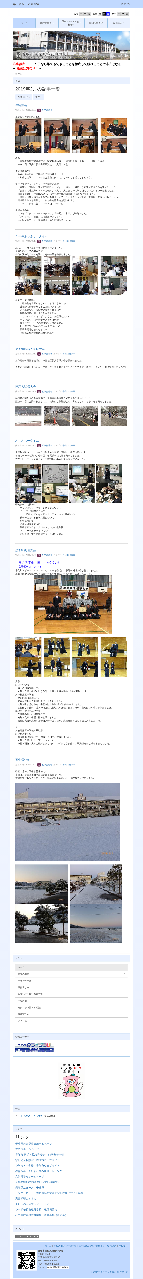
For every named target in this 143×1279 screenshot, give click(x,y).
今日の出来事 (69, 241)
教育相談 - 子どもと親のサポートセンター (40, 1171)
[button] (47, 23)
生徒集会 (21, 105)
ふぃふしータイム (27, 440)
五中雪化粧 (22, 759)
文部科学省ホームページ (29, 1176)
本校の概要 (59, 1246)
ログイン (125, 4)
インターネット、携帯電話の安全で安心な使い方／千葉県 (49, 1193)
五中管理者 (44, 110)
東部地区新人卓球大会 (30, 349)
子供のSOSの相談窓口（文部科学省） (37, 1182)
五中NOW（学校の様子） (92, 1246)
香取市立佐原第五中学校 (32, 4)
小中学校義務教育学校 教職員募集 (36, 1209)
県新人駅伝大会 (25, 386)
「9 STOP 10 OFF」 (31, 1116)
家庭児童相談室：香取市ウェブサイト (37, 1160)
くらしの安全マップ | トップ (32, 1204)
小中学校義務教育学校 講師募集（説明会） (41, 1215)
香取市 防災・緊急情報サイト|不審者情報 (39, 1154)
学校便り (123, 1246)
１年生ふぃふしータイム (31, 236)
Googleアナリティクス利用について (109, 1272)
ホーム (48, 1246)
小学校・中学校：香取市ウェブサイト (37, 1165)
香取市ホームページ (27, 1149)
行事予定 (72, 1246)
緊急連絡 (111, 1246)
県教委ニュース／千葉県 (29, 1187)
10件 (38, 97)
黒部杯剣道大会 (25, 550)
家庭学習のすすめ (25, 1198)
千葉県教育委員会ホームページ (33, 1143)
